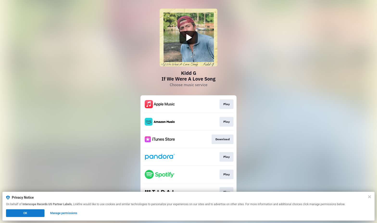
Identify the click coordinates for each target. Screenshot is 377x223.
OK (25, 213)
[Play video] (188, 37)
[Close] (369, 197)
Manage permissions (63, 213)
